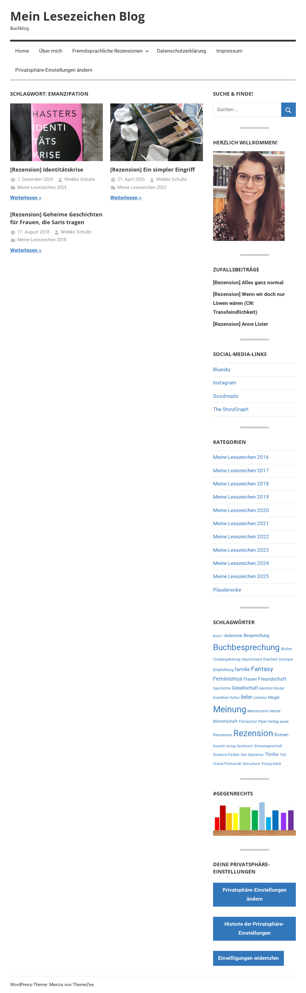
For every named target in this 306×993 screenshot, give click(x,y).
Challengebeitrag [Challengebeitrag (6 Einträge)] (227, 659)
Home (22, 51)
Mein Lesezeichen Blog (77, 16)
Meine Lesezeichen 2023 (241, 550)
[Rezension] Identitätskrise (46, 169)
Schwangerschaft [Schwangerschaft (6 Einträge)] (268, 746)
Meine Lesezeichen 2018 (41, 239)
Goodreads (225, 396)
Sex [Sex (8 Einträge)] (244, 754)
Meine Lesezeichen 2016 (241, 457)
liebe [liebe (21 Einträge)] (246, 697)
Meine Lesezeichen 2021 (241, 523)
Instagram (224, 383)
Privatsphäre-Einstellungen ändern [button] (53, 70)
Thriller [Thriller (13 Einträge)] (272, 754)
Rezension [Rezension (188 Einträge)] (253, 733)
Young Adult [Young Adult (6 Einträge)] (271, 764)
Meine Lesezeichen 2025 (241, 576)
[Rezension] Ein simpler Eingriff (152, 169)
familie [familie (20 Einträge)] (242, 669)
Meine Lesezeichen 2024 (41, 187)
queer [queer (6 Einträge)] (284, 721)
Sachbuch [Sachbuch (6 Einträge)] (245, 746)
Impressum (229, 51)
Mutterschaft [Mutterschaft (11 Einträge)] (225, 721)
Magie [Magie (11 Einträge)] (273, 697)
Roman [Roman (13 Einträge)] (281, 734)
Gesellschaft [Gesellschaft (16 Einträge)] (245, 688)
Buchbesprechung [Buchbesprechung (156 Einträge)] (246, 647)
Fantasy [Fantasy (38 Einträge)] (262, 669)
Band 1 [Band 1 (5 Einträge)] (218, 636)
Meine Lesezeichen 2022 (141, 187)
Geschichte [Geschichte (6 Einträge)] (222, 688)
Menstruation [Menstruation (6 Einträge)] (258, 711)
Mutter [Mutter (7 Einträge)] (275, 711)
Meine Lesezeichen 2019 (241, 497)
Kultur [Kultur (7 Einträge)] (235, 698)
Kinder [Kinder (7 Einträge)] (279, 688)
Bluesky (222, 369)
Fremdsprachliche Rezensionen (110, 51)
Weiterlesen (24, 198)
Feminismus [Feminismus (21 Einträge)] (227, 679)
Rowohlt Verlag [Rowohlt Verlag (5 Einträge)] (224, 746)
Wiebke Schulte (79, 179)
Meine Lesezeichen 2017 (241, 470)
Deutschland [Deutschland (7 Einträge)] (252, 659)
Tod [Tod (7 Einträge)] (283, 755)
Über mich (50, 51)
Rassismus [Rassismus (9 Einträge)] (222, 735)
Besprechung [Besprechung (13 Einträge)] (256, 635)
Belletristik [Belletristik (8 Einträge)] (233, 635)
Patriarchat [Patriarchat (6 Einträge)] (248, 721)
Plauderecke (227, 590)
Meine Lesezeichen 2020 (241, 510)
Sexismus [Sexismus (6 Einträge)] (256, 755)
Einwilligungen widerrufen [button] (248, 958)
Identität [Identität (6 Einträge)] (266, 688)
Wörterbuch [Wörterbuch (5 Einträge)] (251, 764)
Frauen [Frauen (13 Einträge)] (250, 679)
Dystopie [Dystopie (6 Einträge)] (286, 659)
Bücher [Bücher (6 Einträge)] (286, 649)
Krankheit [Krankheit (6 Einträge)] (221, 698)
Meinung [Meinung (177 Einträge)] (229, 709)
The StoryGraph (230, 409)
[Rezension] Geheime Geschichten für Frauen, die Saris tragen (56, 218)
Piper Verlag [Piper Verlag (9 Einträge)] (268, 721)
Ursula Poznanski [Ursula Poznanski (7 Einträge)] (227, 764)
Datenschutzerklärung (181, 51)
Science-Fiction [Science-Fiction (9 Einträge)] (226, 754)
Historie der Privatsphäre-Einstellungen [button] (254, 928)
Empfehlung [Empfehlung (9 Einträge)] (223, 669)
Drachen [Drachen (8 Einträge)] (270, 659)
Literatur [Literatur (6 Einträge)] (260, 698)
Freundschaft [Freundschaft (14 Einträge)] (272, 679)
